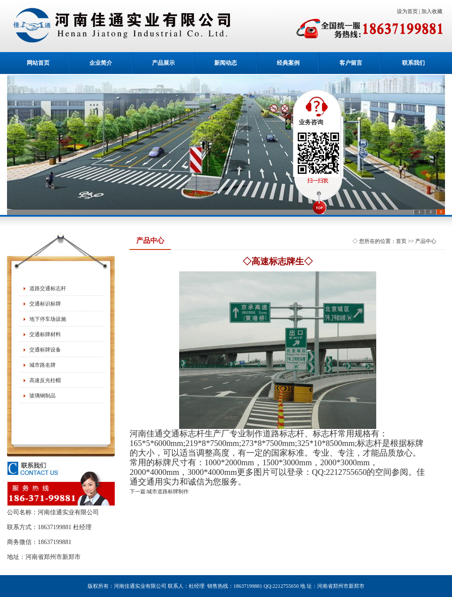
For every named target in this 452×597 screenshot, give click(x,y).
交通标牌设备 (45, 350)
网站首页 (38, 63)
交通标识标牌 (45, 304)
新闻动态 (225, 63)
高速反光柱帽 (45, 380)
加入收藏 (433, 11)
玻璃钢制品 (42, 396)
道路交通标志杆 (47, 288)
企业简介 (100, 63)
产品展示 (163, 63)
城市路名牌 (42, 365)
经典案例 (288, 63)
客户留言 (350, 63)
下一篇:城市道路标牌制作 (159, 491)
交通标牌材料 (45, 334)
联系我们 (413, 63)
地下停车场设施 (47, 319)
